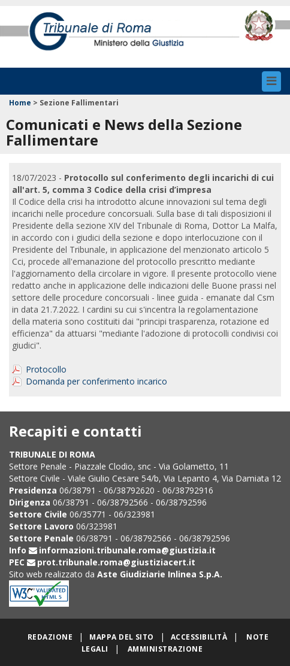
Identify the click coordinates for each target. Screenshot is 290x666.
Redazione (50, 637)
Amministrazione (165, 649)
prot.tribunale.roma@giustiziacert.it (116, 562)
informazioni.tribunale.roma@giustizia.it (127, 550)
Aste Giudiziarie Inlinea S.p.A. (159, 574)
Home (20, 103)
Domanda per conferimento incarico (96, 381)
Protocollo (46, 369)
